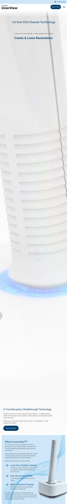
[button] (64, 7)
